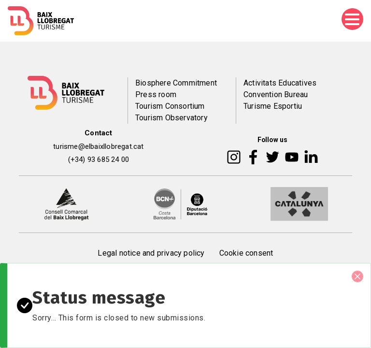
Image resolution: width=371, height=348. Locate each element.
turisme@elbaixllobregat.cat (98, 146)
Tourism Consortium (170, 106)
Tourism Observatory (171, 117)
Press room (155, 94)
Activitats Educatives (279, 82)
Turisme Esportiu (272, 106)
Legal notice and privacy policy (151, 253)
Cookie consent (246, 253)
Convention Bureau (275, 94)
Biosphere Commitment (176, 82)
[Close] (357, 276)
